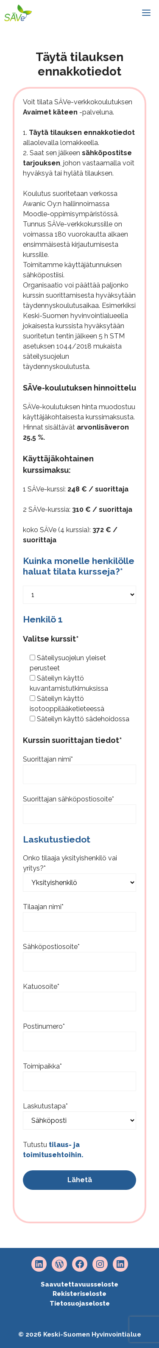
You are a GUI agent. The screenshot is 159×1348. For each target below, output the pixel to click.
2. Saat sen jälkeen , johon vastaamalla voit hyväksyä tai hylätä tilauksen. (78, 163)
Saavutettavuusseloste (79, 1284)
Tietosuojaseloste (80, 1303)
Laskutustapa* (45, 1106)
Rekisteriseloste (79, 1294)
